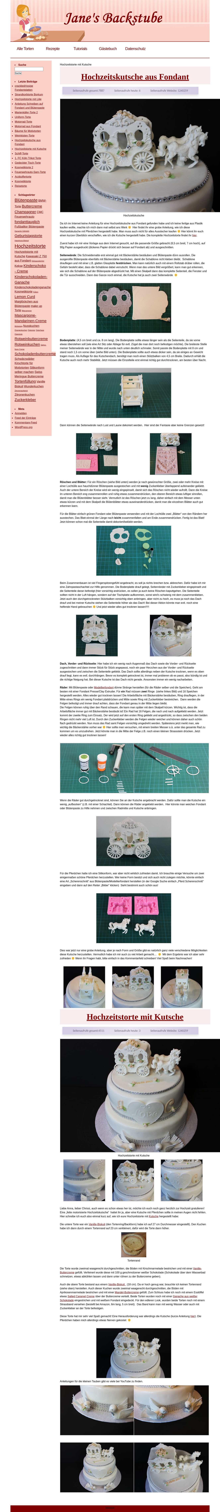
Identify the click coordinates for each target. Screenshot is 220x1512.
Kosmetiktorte (23, 181)
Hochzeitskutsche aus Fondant (135, 76)
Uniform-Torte (23, 117)
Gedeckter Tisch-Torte (28, 162)
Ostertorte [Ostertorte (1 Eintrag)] (18, 334)
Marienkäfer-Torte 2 (26, 112)
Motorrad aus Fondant (28, 126)
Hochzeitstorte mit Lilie (28, 99)
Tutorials (80, 48)
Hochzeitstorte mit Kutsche (135, 1016)
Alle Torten (25, 48)
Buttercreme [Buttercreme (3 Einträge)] (32, 206)
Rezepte (53, 48)
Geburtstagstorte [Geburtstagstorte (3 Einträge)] (28, 236)
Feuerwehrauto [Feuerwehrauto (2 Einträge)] (24, 216)
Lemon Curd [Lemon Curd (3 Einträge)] (25, 297)
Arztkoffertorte (23, 176)
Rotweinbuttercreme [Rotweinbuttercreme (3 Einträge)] (31, 339)
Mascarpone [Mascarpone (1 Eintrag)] (27, 311)
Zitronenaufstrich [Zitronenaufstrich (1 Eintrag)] (21, 391)
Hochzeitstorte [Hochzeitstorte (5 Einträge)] (30, 246)
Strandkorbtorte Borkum (29, 94)
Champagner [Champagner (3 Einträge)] (25, 212)
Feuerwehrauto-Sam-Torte (30, 172)
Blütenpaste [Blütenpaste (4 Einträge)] (26, 200)
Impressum (110, 1507)
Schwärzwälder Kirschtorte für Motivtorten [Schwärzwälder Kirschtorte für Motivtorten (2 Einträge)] (25, 363)
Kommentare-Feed (26, 422)
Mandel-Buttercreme (127, 1292)
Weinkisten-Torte (25, 135)
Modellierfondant (103, 687)
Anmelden (21, 413)
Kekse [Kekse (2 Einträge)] (19, 266)
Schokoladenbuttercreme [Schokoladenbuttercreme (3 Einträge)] (35, 354)
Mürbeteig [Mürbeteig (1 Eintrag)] (18, 326)
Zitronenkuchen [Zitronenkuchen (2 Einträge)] (25, 394)
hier (194, 235)
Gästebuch (108, 48)
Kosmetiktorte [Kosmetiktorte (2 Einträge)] (24, 291)
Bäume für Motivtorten (28, 131)
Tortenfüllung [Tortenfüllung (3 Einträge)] (25, 381)
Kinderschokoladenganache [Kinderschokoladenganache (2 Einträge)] (33, 287)
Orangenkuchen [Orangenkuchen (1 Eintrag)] (21, 330)
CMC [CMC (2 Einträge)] (40, 212)
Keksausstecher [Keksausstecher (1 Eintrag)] (38, 261)
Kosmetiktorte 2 (24, 167)
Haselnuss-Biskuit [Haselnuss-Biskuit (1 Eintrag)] (22, 241)
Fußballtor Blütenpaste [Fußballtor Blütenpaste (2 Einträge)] (29, 226)
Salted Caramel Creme (81, 1296)
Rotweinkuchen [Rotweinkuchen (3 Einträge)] (27, 344)
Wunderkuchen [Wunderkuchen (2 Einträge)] (33, 386)
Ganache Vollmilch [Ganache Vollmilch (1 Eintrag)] (22, 231)
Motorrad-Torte (23, 121)
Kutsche (153, 1216)
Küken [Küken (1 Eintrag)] (35, 292)
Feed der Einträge (25, 418)
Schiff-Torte (21, 153)
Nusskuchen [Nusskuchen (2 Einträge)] (31, 326)
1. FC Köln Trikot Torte (28, 158)
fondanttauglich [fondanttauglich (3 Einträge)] (27, 222)
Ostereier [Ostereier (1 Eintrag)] (31, 330)
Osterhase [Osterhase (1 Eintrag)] (40, 330)
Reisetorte (21, 186)
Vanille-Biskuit (97, 1224)
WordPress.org (23, 427)
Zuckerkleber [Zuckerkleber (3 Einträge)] (25, 400)
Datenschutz (135, 48)
